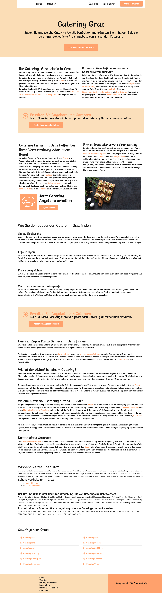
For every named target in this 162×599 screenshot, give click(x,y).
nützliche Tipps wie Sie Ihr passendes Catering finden (49, 99)
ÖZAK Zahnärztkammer (33, 490)
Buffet (131, 89)
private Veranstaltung (90, 358)
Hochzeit (112, 95)
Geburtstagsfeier (55, 188)
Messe (44, 194)
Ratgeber (51, 6)
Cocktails (137, 420)
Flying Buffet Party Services (36, 414)
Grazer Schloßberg (31, 487)
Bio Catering (121, 98)
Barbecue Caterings (130, 411)
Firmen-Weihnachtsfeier (94, 158)
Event (61, 86)
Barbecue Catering (101, 98)
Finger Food (119, 161)
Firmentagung (88, 92)
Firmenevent (25, 194)
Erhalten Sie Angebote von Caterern (63, 120)
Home (39, 6)
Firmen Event (64, 358)
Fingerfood (87, 98)
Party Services (113, 100)
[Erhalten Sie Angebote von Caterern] (25, 122)
